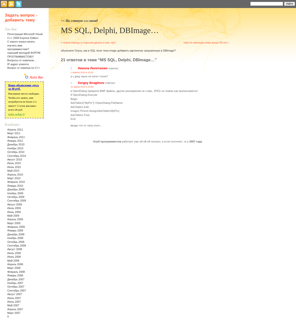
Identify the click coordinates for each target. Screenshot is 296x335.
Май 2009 (13, 215)
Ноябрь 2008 (15, 238)
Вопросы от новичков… (21, 60)
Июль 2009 (14, 208)
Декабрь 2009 (15, 189)
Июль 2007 (14, 298)
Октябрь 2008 (15, 241)
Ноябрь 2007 (15, 283)
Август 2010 (14, 159)
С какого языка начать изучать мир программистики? (21, 45)
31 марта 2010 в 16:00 (82, 87)
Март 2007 (13, 312)
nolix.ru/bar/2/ (16, 114)
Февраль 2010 (16, 181)
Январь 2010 (15, 185)
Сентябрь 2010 (16, 155)
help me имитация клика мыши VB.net (205, 42)
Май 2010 (13, 170)
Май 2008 (13, 260)
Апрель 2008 (15, 264)
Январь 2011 (15, 140)
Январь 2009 (15, 230)
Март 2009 (13, 223)
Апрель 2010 (15, 174)
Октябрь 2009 (15, 196)
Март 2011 (13, 133)
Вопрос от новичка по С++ (23, 67)
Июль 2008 (14, 253)
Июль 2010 (14, 163)
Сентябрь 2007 (16, 290)
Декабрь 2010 (15, 144)
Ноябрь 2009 (15, 193)
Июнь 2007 (14, 301)
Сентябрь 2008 (16, 245)
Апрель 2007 (15, 309)
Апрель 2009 (15, 219)
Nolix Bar (36, 77)
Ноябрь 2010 (15, 148)
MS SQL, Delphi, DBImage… (110, 30)
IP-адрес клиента (18, 64)
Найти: (243, 3)
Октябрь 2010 (15, 151)
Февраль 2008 (16, 271)
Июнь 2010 (14, 167)
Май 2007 (13, 305)
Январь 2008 (15, 275)
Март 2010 (13, 178)
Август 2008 (14, 249)
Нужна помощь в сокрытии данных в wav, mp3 (89, 42)
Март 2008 (13, 267)
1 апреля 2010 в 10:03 (82, 72)
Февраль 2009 (16, 226)
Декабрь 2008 (15, 234)
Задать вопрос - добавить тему (21, 17)
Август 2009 (14, 204)
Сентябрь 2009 (16, 200)
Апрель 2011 (15, 129)
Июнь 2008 (14, 256)
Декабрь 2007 (15, 279)
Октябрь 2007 (15, 286)
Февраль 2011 (16, 137)
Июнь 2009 (14, 212)
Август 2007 (14, 294)
